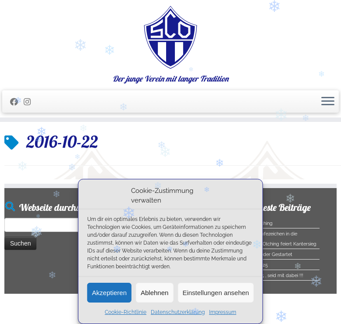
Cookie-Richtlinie (125, 312)
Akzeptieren (109, 292)
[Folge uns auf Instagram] (30, 102)
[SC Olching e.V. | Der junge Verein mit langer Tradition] (170, 37)
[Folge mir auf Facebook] (17, 102)
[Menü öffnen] (327, 101)
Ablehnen (154, 292)
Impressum (222, 312)
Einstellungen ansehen (215, 292)
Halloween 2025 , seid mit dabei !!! (265, 275)
